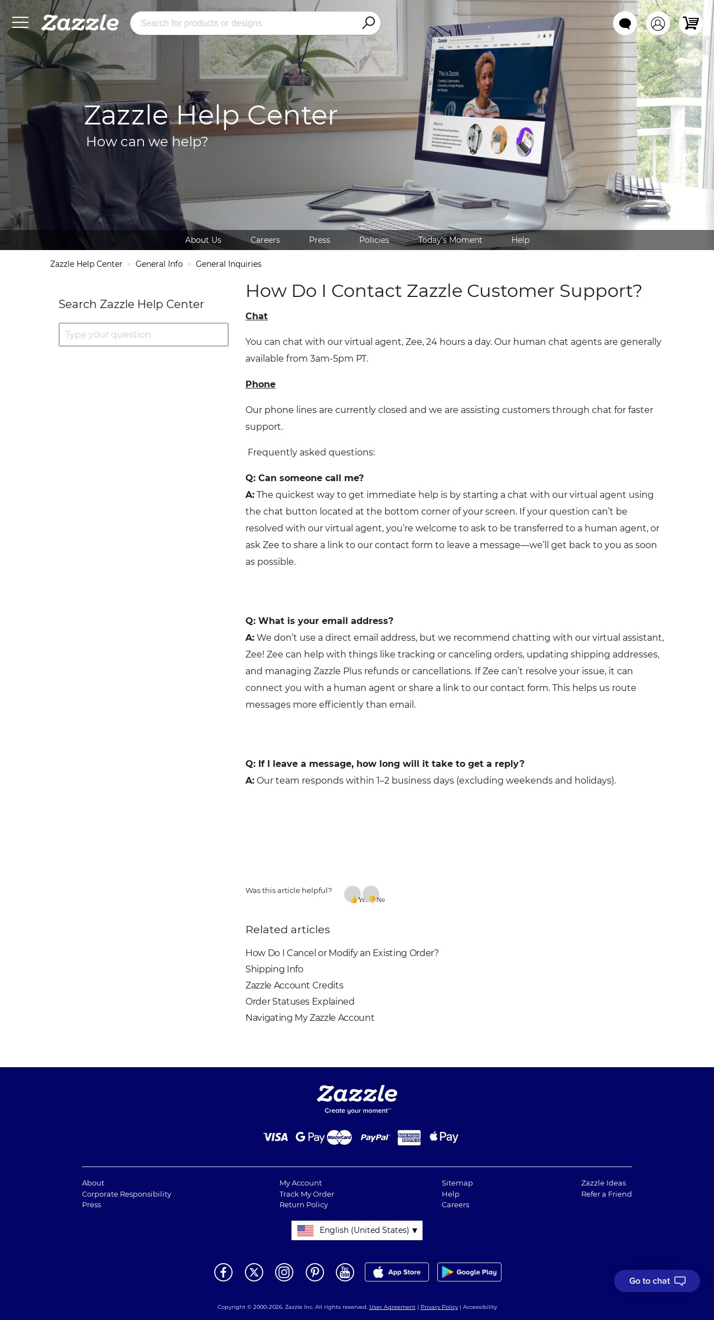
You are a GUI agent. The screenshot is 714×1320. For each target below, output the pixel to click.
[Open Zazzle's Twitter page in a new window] (254, 1280)
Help (520, 240)
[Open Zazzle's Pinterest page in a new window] (315, 1280)
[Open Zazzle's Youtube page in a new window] (345, 1280)
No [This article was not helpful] (378, 899)
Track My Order (306, 1193)
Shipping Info (274, 969)
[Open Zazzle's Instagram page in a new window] (284, 1280)
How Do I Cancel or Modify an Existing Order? (342, 953)
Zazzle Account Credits (294, 985)
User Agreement (392, 1307)
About (93, 1182)
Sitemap (457, 1182)
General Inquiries (229, 264)
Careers (265, 240)
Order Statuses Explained (300, 1001)
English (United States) (364, 1230)
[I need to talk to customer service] (657, 1281)
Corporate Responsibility (126, 1193)
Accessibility (480, 1307)
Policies (374, 240)
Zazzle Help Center (86, 264)
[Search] (368, 23)
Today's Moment (450, 240)
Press (319, 240)
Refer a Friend (606, 1193)
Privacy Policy (439, 1307)
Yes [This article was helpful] (359, 899)
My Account (300, 1182)
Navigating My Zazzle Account (309, 1017)
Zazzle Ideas (603, 1182)
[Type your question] (144, 335)
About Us (203, 240)
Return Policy (303, 1204)
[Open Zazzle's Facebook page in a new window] (223, 1280)
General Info (159, 264)
